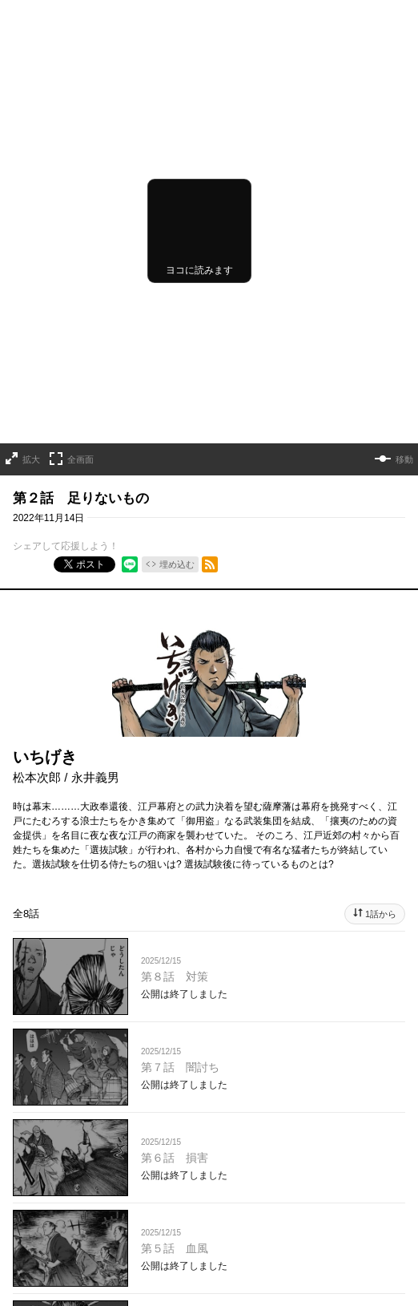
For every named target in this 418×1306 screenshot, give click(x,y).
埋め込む (177, 522)
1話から (380, 871)
